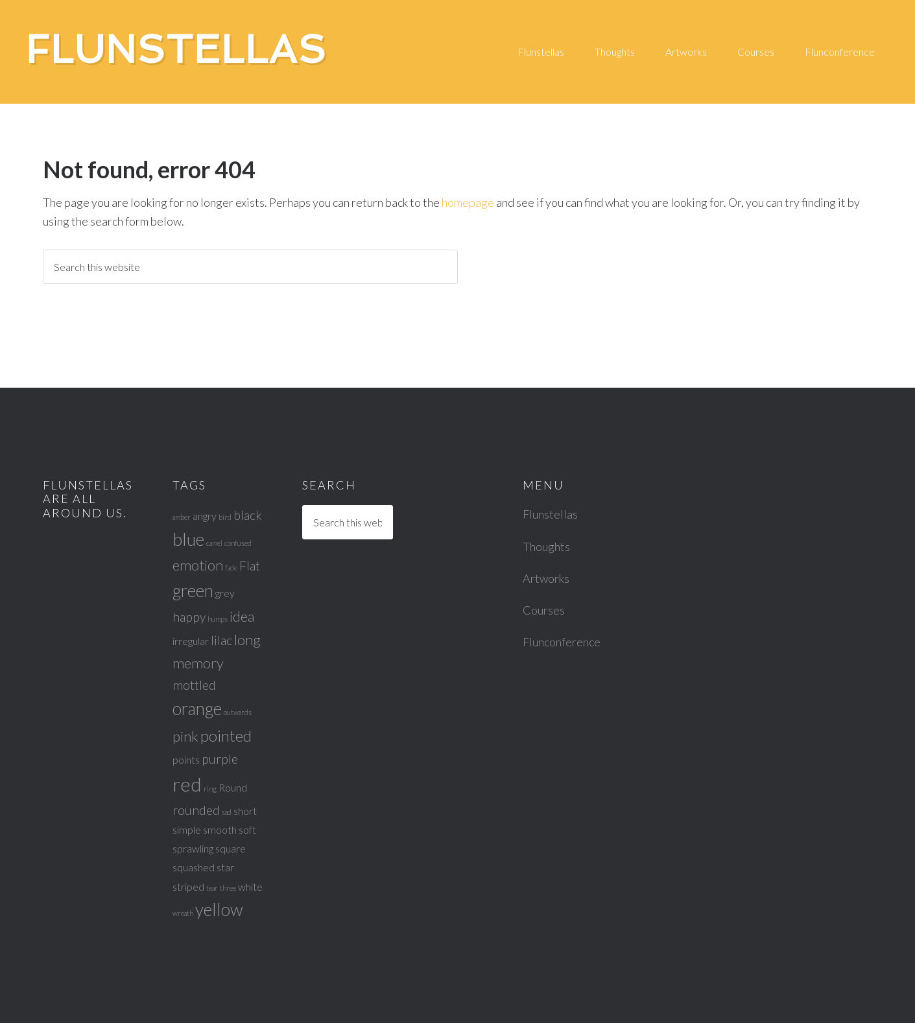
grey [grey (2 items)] (225, 593)
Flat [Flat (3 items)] (249, 565)
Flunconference (561, 642)
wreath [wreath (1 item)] (182, 913)
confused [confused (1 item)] (238, 543)
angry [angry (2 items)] (205, 516)
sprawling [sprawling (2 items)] (192, 848)
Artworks (546, 578)
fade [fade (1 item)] (231, 567)
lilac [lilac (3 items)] (221, 640)
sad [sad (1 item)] (227, 812)
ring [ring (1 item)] (210, 788)
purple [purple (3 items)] (220, 758)
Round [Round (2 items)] (233, 787)
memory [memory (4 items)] (198, 663)
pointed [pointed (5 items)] (226, 735)
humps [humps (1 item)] (218, 619)
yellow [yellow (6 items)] (219, 909)
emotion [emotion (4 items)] (197, 565)
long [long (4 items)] (247, 639)
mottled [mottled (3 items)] (194, 684)
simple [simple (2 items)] (186, 829)
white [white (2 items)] (250, 886)
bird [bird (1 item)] (225, 517)
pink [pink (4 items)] (185, 736)
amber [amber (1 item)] (181, 517)
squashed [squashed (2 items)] (193, 867)
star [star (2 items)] (225, 867)
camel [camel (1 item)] (214, 543)
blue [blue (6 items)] (188, 539)
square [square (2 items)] (230, 848)
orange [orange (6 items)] (197, 708)
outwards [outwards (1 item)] (238, 712)
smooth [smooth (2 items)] (220, 829)
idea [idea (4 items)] (242, 616)
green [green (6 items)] (192, 590)
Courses (544, 610)
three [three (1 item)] (228, 888)
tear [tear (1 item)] (212, 888)
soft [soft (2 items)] (247, 829)
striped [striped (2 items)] (188, 886)
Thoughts (546, 546)
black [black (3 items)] (247, 515)
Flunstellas (176, 49)
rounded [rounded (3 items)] (196, 810)
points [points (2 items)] (186, 759)
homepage (468, 202)
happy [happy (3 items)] (189, 616)
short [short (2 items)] (245, 811)
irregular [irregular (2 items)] (190, 641)
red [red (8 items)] (187, 784)
